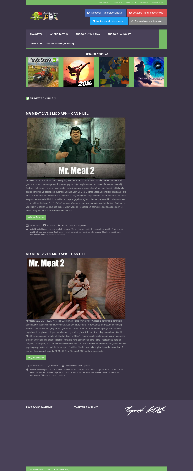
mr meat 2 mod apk (57, 234)
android (33, 229)
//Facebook (129, 2)
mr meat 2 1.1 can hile (72, 229)
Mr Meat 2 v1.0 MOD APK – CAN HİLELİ (58, 253)
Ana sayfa (100, 2)
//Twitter (143, 2)
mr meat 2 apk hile (54, 231)
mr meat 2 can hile (86, 231)
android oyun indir (44, 229)
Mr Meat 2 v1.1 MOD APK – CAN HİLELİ (58, 113)
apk (53, 229)
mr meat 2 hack (101, 231)
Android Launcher (119, 34)
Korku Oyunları (80, 225)
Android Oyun (59, 34)
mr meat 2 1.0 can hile (72, 368)
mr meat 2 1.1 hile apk (111, 229)
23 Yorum (51, 225)
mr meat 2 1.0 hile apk (111, 368)
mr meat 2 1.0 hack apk (91, 368)
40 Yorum (54, 365)
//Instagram (157, 2)
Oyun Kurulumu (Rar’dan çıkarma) (52, 43)
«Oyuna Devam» (36, 217)
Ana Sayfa (36, 34)
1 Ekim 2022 (35, 225)
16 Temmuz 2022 (37, 365)
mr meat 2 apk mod (70, 231)
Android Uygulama (88, 34)
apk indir (59, 229)
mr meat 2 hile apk (41, 234)
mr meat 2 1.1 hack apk (91, 229)
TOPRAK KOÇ (114, 2)
